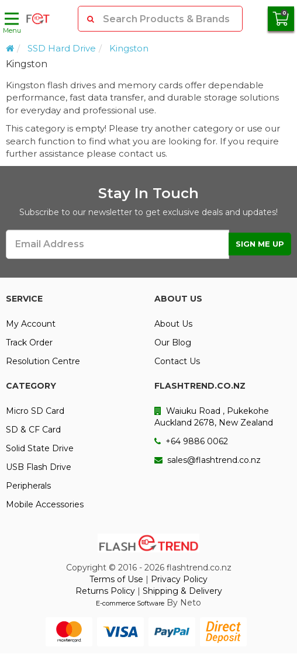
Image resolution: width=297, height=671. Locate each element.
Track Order (29, 342)
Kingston (128, 48)
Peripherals (28, 485)
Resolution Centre (43, 361)
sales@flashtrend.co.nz (207, 460)
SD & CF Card (33, 429)
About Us (173, 324)
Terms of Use (116, 579)
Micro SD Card (35, 411)
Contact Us (177, 361)
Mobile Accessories (45, 504)
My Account (31, 324)
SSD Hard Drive (61, 48)
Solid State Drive (40, 448)
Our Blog (172, 342)
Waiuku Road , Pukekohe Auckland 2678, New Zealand (213, 417)
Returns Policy (105, 591)
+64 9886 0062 (191, 441)
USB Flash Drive (38, 467)
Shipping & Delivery (182, 591)
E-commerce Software (130, 603)
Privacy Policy (179, 579)
